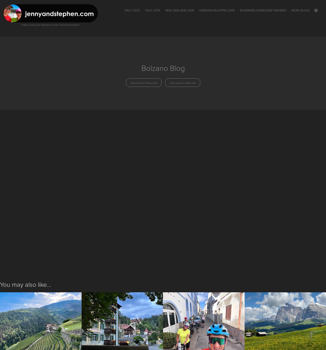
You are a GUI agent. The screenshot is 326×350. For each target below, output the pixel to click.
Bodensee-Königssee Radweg (263, 10)
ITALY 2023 (132, 10)
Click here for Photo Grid (143, 83)
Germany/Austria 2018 (217, 10)
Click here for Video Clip (183, 83)
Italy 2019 (152, 10)
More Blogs (301, 10)
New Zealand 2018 (179, 10)
